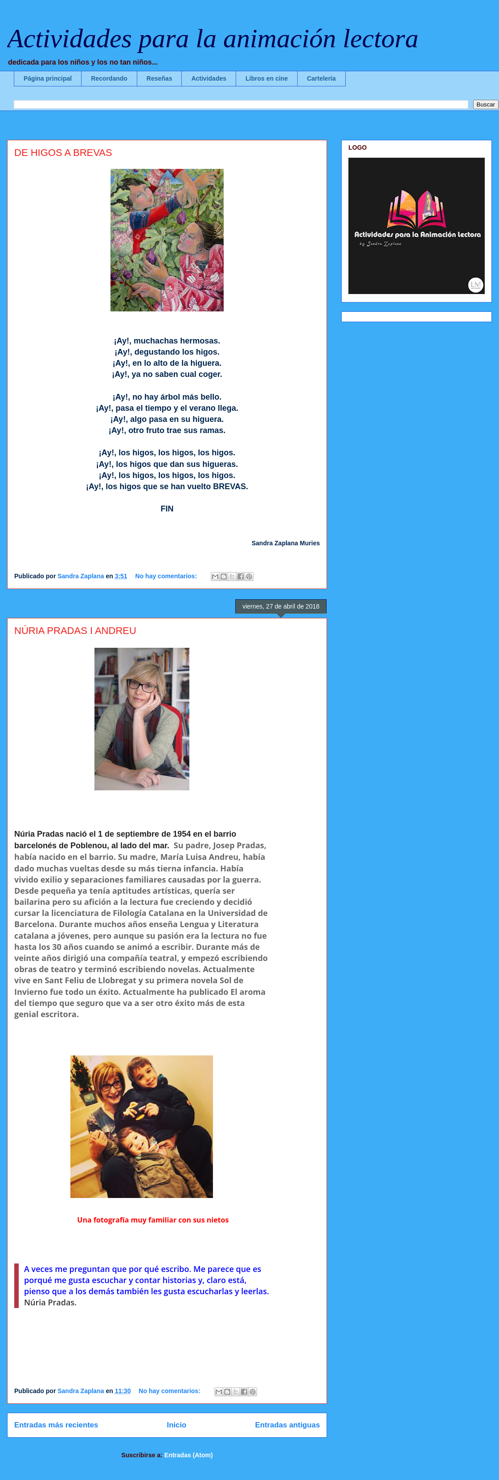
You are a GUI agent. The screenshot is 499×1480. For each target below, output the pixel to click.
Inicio (177, 1425)
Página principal (48, 78)
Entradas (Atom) (188, 1455)
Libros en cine (266, 78)
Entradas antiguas (287, 1425)
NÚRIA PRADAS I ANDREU (75, 630)
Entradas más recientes (56, 1425)
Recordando (109, 78)
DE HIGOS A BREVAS (63, 152)
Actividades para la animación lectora (212, 38)
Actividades (208, 78)
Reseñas (159, 78)
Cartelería (321, 78)
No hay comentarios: (167, 576)
